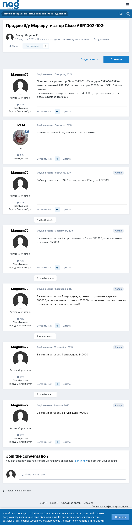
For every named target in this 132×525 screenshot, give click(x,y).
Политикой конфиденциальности (84, 520)
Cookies (88, 502)
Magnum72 (32, 35)
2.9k (20, 155)
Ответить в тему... (34, 474)
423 (20, 104)
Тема (54, 502)
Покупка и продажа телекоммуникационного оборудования (73, 39)
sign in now (81, 460)
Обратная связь (71, 502)
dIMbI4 (19, 125)
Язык (43, 502)
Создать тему (89, 59)
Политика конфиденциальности (110, 506)
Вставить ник (44, 111)
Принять (120, 517)
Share (13, 46)
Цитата (67, 111)
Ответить (116, 59)
